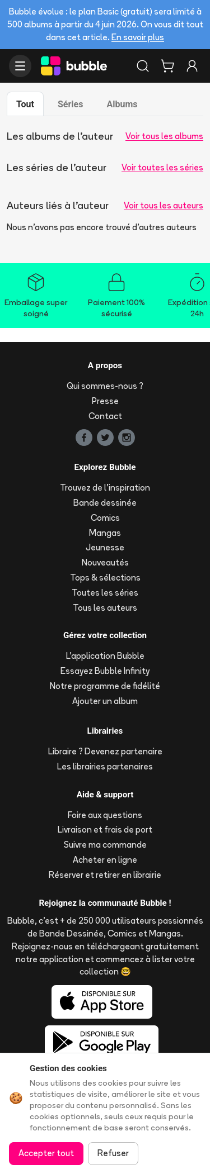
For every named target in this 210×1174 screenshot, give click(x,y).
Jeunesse (105, 547)
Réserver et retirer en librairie (105, 874)
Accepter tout (46, 1153)
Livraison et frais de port (105, 829)
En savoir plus (137, 37)
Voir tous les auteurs (163, 205)
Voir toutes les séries (162, 167)
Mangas (105, 532)
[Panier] (167, 66)
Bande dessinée (105, 502)
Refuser (113, 1153)
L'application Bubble (105, 655)
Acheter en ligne (105, 859)
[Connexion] (192, 66)
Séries (70, 104)
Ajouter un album (105, 701)
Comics (105, 517)
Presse (105, 401)
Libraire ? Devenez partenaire (105, 751)
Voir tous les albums (164, 136)
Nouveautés (105, 562)
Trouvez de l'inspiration (105, 487)
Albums (121, 104)
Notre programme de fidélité (105, 686)
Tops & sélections (105, 577)
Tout (25, 104)
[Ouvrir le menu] (20, 66)
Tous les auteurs (105, 607)
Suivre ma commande (105, 844)
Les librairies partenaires (105, 766)
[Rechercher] (143, 66)
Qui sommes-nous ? (105, 386)
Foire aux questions (105, 815)
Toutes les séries (105, 592)
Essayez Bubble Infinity (105, 671)
